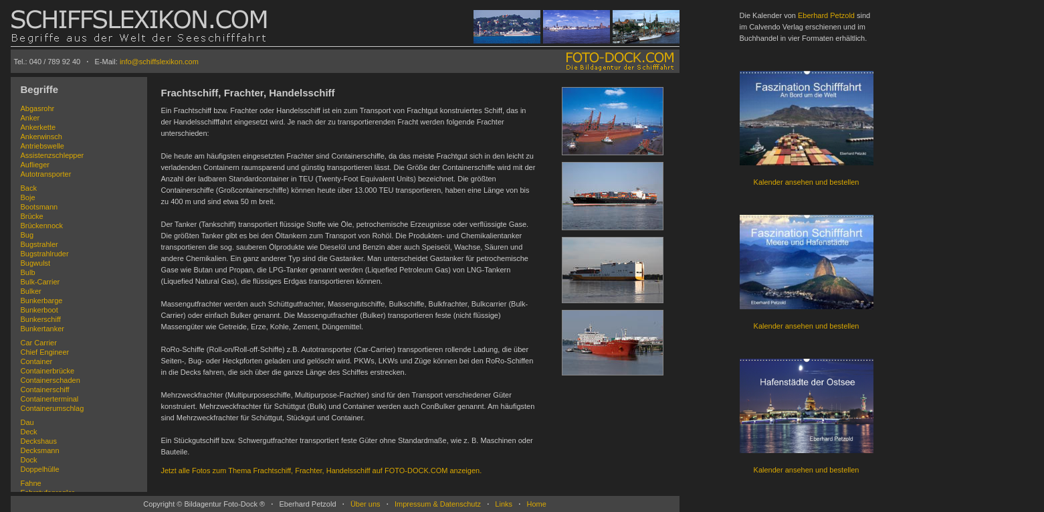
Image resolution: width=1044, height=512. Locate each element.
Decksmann (40, 450)
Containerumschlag (52, 408)
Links (503, 504)
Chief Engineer (45, 352)
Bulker (31, 291)
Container (37, 361)
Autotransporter (46, 174)
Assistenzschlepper (52, 155)
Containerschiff (45, 390)
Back (29, 188)
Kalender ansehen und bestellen (806, 182)
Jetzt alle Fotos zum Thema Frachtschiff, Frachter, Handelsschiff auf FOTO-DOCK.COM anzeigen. (321, 470)
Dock (29, 460)
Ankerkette (38, 127)
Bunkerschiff (41, 319)
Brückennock (42, 226)
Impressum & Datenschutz (438, 504)
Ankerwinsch (41, 137)
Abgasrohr (38, 108)
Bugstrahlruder (45, 254)
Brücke (32, 216)
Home (536, 504)
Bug (27, 235)
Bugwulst (36, 263)
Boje (28, 197)
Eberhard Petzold (826, 15)
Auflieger (35, 165)
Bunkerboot (39, 310)
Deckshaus (39, 441)
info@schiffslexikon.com (159, 62)
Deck (29, 432)
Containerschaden (50, 380)
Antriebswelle (42, 146)
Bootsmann (39, 207)
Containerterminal (50, 399)
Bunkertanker (42, 329)
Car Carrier (39, 343)
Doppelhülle (40, 469)
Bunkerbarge (42, 300)
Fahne (31, 483)
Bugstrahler (39, 244)
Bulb (28, 272)
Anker (30, 118)
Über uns (365, 504)
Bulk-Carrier (40, 282)
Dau (27, 422)
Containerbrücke (48, 371)
